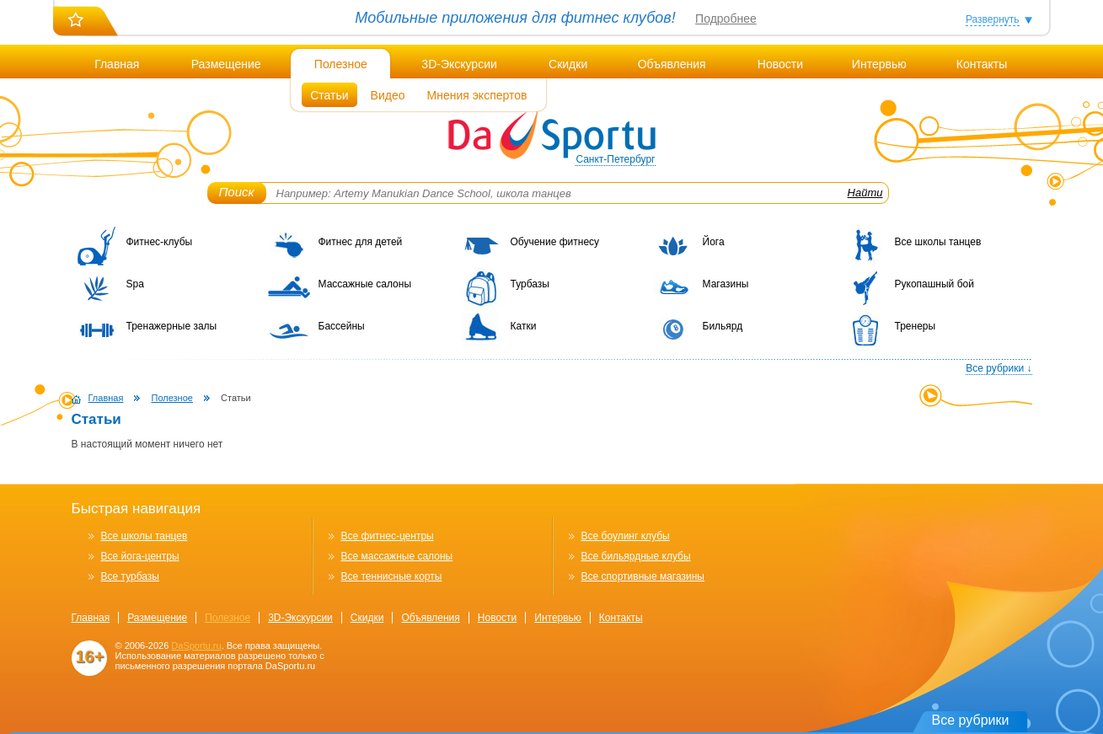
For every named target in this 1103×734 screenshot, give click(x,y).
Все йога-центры (140, 556)
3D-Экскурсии (458, 64)
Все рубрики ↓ (998, 368)
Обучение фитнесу (555, 242)
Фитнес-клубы (159, 242)
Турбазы (530, 284)
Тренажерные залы (171, 326)
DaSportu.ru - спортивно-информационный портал (552, 135)
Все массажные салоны (397, 556)
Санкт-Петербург (615, 159)
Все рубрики (970, 720)
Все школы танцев (938, 242)
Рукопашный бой (934, 284)
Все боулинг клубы (625, 536)
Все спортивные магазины (642, 576)
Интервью (879, 64)
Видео (388, 95)
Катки (524, 326)
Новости (780, 64)
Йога (714, 242)
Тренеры (915, 326)
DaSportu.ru (196, 645)
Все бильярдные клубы (636, 556)
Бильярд (723, 326)
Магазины (726, 284)
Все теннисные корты (391, 576)
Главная (116, 64)
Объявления (672, 64)
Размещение (226, 64)
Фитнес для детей (361, 242)
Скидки (568, 64)
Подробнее (726, 18)
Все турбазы (130, 576)
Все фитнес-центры (387, 536)
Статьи (329, 95)
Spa (135, 284)
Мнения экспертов (477, 95)
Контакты (981, 64)
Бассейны (342, 326)
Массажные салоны (365, 284)
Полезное (340, 64)
